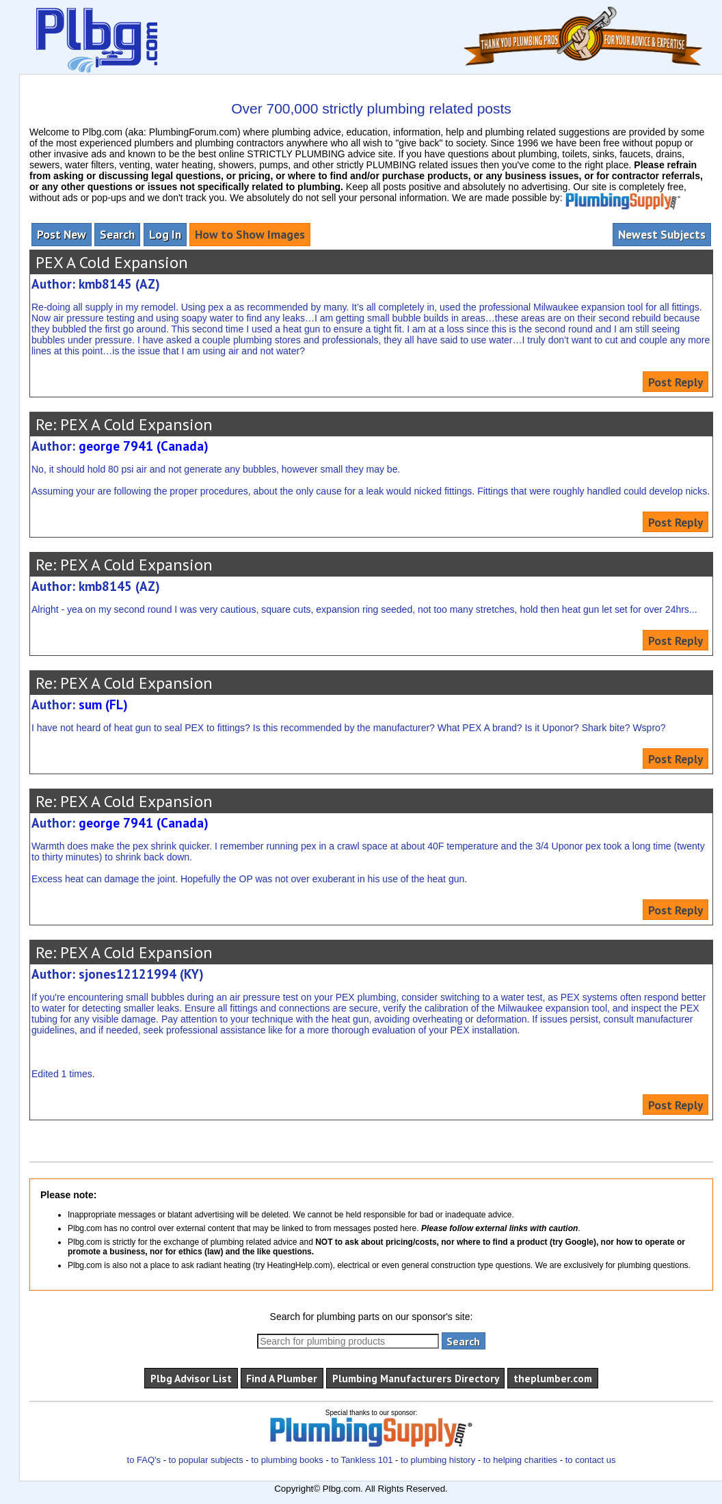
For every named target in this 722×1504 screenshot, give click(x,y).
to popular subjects (206, 1460)
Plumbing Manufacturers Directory (415, 1378)
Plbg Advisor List (191, 1378)
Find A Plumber (281, 1378)
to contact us (590, 1460)
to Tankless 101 (361, 1460)
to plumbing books (287, 1460)
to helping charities (520, 1460)
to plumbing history (438, 1460)
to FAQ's (144, 1460)
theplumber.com (552, 1378)
